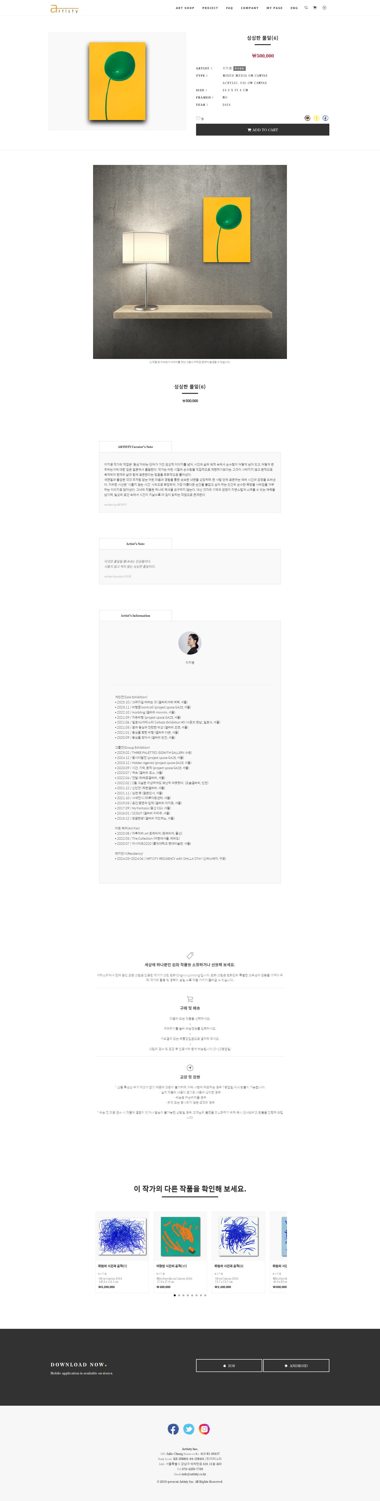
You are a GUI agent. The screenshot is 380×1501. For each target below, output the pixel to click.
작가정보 (239, 68)
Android (296, 1366)
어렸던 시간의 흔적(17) (171, 1265)
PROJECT (210, 7)
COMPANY (250, 7)
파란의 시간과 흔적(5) (228, 1265)
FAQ (229, 7)
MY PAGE (275, 7)
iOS (229, 1366)
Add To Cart (262, 130)
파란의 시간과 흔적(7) (112, 1265)
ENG (294, 7)
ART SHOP (185, 7)
